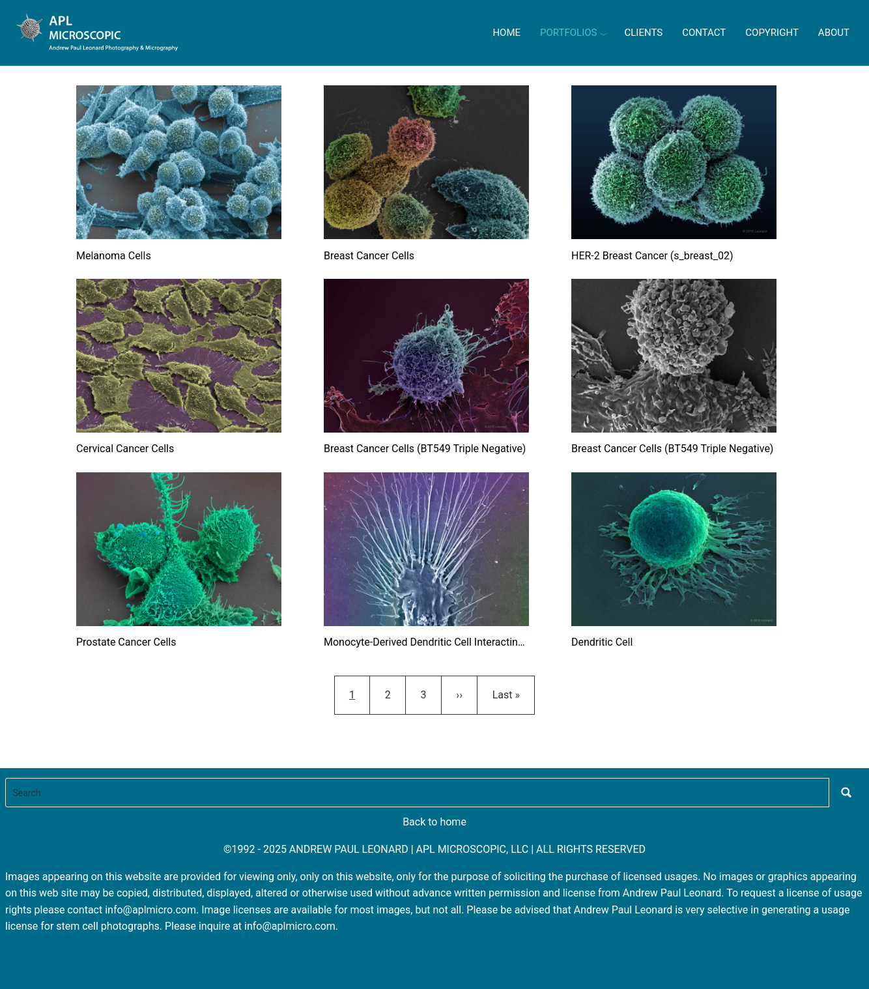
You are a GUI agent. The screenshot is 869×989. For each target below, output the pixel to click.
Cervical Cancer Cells (125, 448)
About (833, 32)
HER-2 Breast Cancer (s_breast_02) (652, 256)
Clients (643, 32)
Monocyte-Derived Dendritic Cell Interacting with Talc (426, 642)
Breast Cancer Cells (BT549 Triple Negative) (425, 448)
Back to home (434, 822)
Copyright (772, 32)
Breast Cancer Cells (369, 256)
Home (506, 32)
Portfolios (568, 32)
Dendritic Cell (602, 642)
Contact (704, 32)
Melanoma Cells (113, 256)
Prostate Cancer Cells (126, 642)
